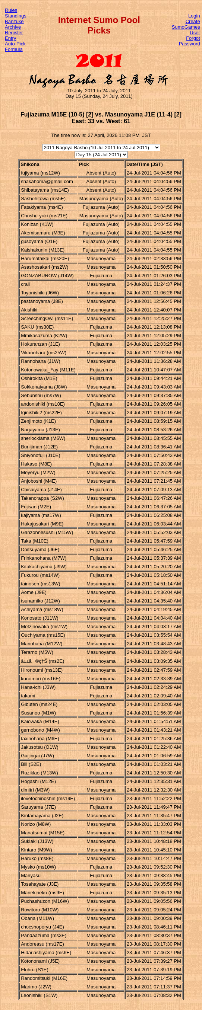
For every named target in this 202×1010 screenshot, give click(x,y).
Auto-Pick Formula (15, 46)
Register (14, 32)
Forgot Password (189, 41)
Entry (10, 38)
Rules (11, 10)
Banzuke (14, 21)
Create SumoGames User (186, 27)
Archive (13, 27)
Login (194, 16)
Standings (15, 16)
